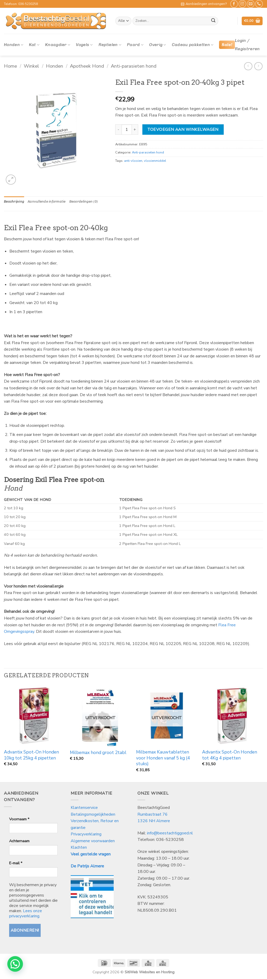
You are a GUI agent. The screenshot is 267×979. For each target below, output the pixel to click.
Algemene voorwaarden (93, 841)
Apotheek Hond (87, 66)
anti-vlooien (133, 160)
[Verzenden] (213, 21)
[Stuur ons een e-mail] (250, 4)
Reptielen (110, 44)
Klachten (79, 847)
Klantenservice (85, 807)
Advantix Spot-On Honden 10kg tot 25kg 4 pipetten (31, 755)
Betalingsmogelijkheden (93, 814)
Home (10, 66)
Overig (157, 44)
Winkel (31, 66)
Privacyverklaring (86, 834)
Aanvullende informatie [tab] (47, 201)
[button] (204, 4)
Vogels (84, 44)
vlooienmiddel (155, 160)
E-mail (15, 863)
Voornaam (19, 819)
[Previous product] (258, 66)
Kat (34, 44)
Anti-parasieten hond (133, 66)
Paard (135, 44)
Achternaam (19, 840)
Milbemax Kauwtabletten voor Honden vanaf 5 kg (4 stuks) (163, 758)
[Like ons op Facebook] (234, 4)
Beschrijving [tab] (14, 201)
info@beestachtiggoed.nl (170, 833)
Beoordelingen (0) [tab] (83, 201)
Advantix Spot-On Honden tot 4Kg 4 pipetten (229, 755)
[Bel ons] (259, 4)
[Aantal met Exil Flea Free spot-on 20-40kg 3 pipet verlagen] (118, 129)
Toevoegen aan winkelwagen (183, 129)
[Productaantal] (127, 129)
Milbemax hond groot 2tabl (98, 753)
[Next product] (248, 66)
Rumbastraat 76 (152, 814)
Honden (13, 44)
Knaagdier (57, 44)
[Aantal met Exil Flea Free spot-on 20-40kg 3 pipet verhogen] (135, 129)
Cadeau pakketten (193, 44)
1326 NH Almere (153, 821)
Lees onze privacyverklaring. (25, 913)
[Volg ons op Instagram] (242, 4)
